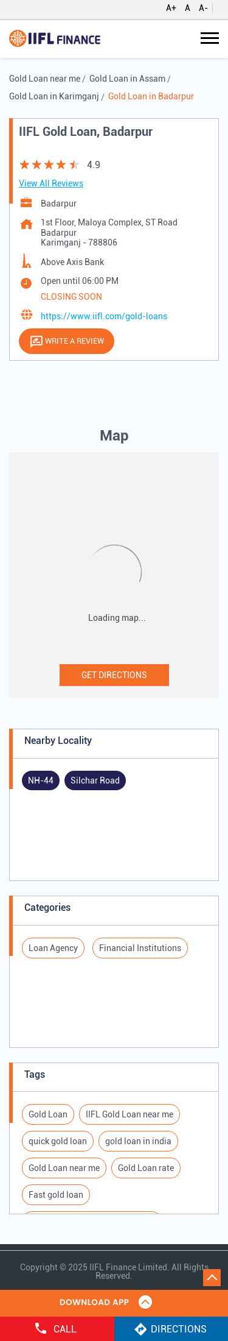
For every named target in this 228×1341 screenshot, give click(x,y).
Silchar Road (95, 780)
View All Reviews (51, 183)
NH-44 (41, 780)
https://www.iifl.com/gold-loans (104, 316)
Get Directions (114, 675)
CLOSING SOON (71, 297)
